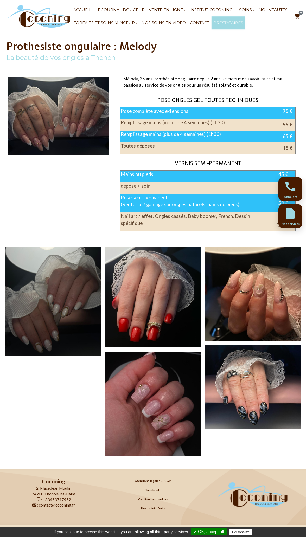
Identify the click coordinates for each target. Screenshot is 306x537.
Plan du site (153, 490)
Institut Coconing (212, 9)
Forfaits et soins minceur (105, 22)
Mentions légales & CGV (153, 481)
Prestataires (228, 22)
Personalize (241, 532)
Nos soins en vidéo (164, 22)
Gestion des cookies (153, 499)
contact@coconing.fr (57, 505)
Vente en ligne (167, 9)
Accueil (82, 9)
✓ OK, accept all (209, 531)
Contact (199, 22)
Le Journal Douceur (120, 9)
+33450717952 (57, 499)
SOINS (246, 9)
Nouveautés (275, 9)
